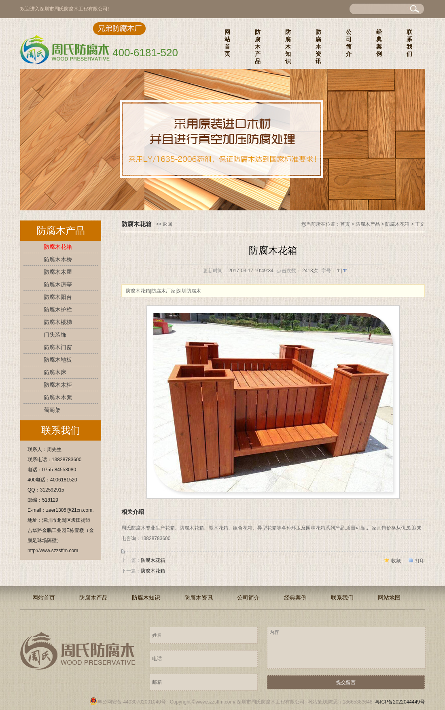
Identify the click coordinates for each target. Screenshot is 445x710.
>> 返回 (164, 224)
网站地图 (389, 597)
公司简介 (349, 43)
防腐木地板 (58, 359)
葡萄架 (52, 410)
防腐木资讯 (318, 46)
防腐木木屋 (58, 272)
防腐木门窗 (58, 347)
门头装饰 (55, 334)
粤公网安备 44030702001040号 (127, 702)
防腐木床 (55, 372)
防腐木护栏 (58, 309)
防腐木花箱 (58, 247)
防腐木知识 (288, 46)
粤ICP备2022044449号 (400, 702)
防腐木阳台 (58, 297)
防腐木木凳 (58, 397)
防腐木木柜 (58, 384)
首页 (345, 224)
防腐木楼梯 (58, 322)
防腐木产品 (258, 46)
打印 (420, 561)
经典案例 (379, 43)
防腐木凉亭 (58, 284)
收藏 (396, 561)
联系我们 (409, 43)
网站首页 (227, 43)
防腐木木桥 (58, 259)
